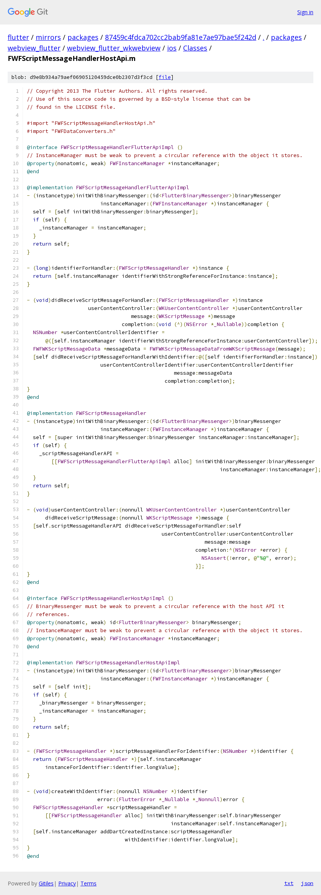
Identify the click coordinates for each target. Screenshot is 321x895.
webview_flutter (34, 47)
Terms (88, 883)
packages (82, 37)
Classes (195, 47)
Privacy (67, 883)
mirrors (48, 37)
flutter (18, 37)
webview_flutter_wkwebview (113, 47)
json (307, 883)
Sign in (305, 12)
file (165, 77)
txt (288, 883)
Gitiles (46, 883)
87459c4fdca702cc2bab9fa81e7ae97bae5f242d (180, 37)
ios (172, 47)
